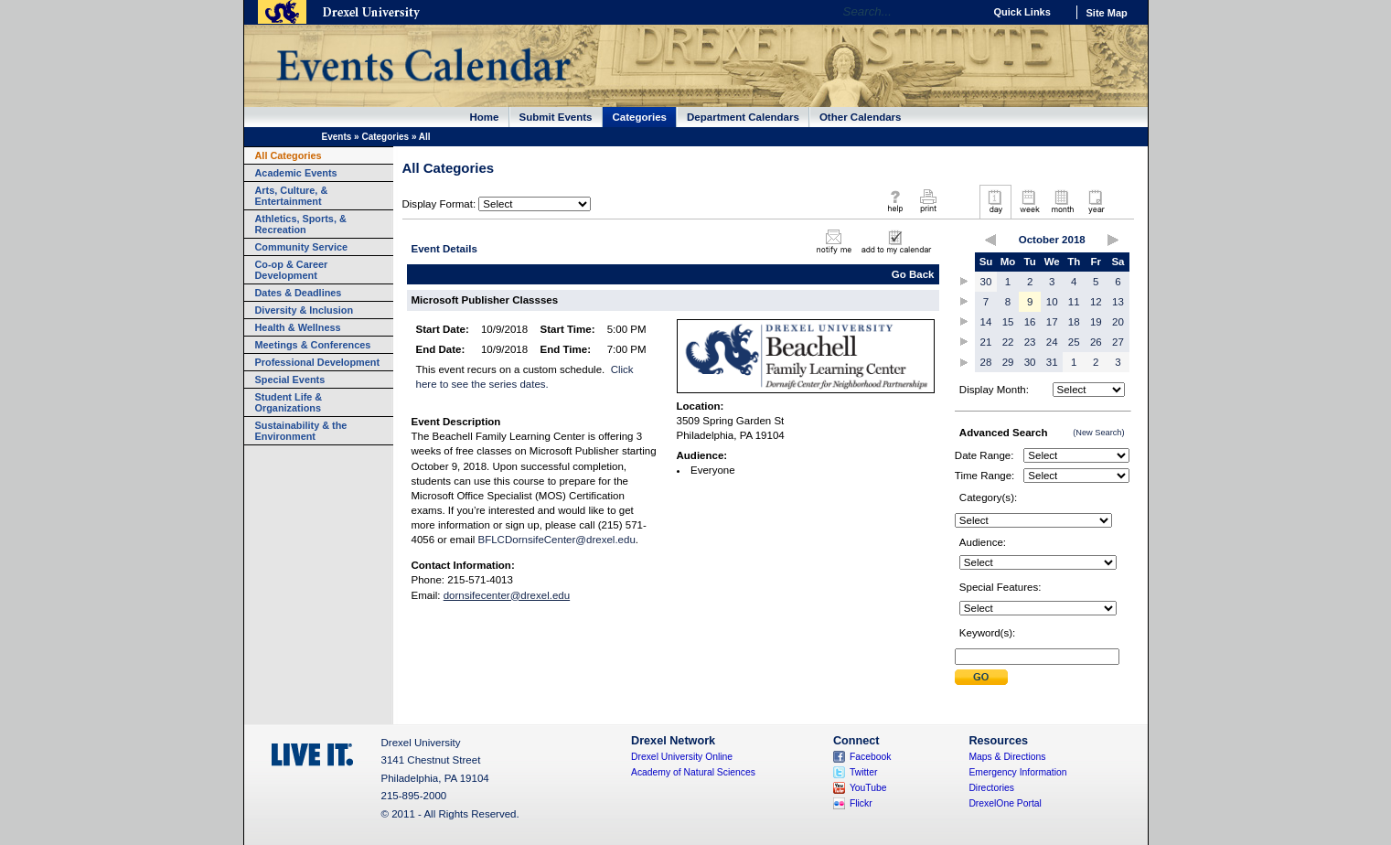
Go (965, 12)
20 (1118, 321)
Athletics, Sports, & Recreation (301, 224)
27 (1118, 342)
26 (1096, 342)
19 (1096, 321)
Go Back (913, 274)
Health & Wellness (298, 327)
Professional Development (317, 362)
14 (986, 321)
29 (1008, 362)
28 (986, 362)
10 (1052, 301)
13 (1118, 301)
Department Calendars (743, 117)
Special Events (290, 379)
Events (337, 137)
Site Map (1107, 12)
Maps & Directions (1006, 757)
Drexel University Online (682, 757)
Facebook (871, 757)
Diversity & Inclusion (304, 310)
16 (1030, 321)
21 (986, 342)
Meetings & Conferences (313, 344)
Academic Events (296, 172)
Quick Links (1022, 11)
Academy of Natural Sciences (693, 772)
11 (1074, 301)
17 (1052, 321)
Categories (640, 117)
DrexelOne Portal (1004, 803)
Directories (991, 788)
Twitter (864, 772)
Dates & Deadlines (298, 292)
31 (1052, 362)
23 (1030, 342)
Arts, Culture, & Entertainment (291, 196)
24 (1052, 342)
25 (1074, 342)
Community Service (301, 246)
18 (1074, 321)
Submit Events (556, 117)
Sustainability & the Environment (301, 431)
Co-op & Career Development (291, 270)
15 (1008, 321)
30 (986, 281)
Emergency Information (1017, 772)
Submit (981, 677)
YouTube (868, 788)
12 (1096, 301)
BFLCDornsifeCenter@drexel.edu (556, 539)
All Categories (288, 155)
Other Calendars (860, 117)
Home (484, 117)
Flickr (861, 803)
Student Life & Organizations (289, 402)
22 (1008, 342)
